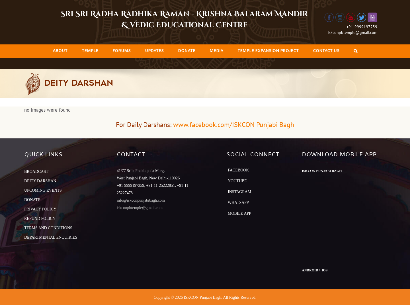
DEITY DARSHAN (40, 181)
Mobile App (239, 213)
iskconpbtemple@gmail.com (352, 32)
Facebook (238, 170)
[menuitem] (60, 51)
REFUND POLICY (40, 218)
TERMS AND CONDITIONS (48, 228)
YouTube (237, 181)
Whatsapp (238, 202)
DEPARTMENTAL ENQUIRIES (50, 237)
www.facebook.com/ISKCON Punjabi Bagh (233, 124)
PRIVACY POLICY (40, 209)
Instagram (239, 192)
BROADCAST (36, 171)
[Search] (355, 51)
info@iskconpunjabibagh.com (141, 200)
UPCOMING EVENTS (43, 190)
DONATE (32, 200)
